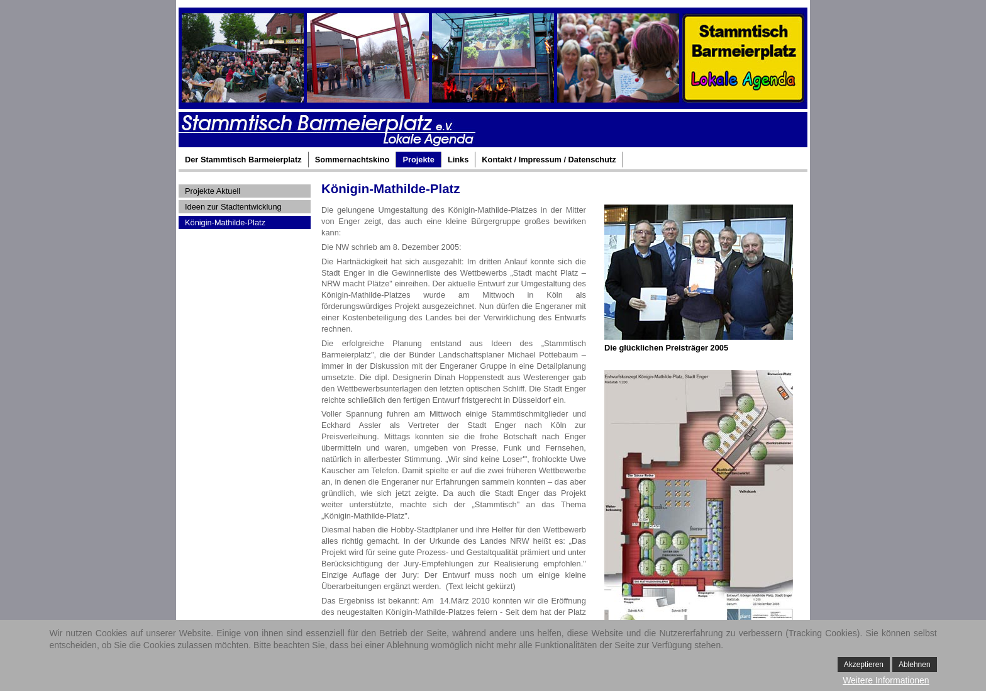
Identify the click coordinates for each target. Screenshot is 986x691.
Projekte (418, 159)
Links (458, 159)
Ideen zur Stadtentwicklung (233, 206)
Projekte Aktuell (212, 191)
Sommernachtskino (352, 159)
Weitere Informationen (886, 680)
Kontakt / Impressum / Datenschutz (549, 159)
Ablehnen (915, 664)
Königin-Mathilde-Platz (225, 222)
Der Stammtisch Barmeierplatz (243, 159)
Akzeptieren (864, 664)
